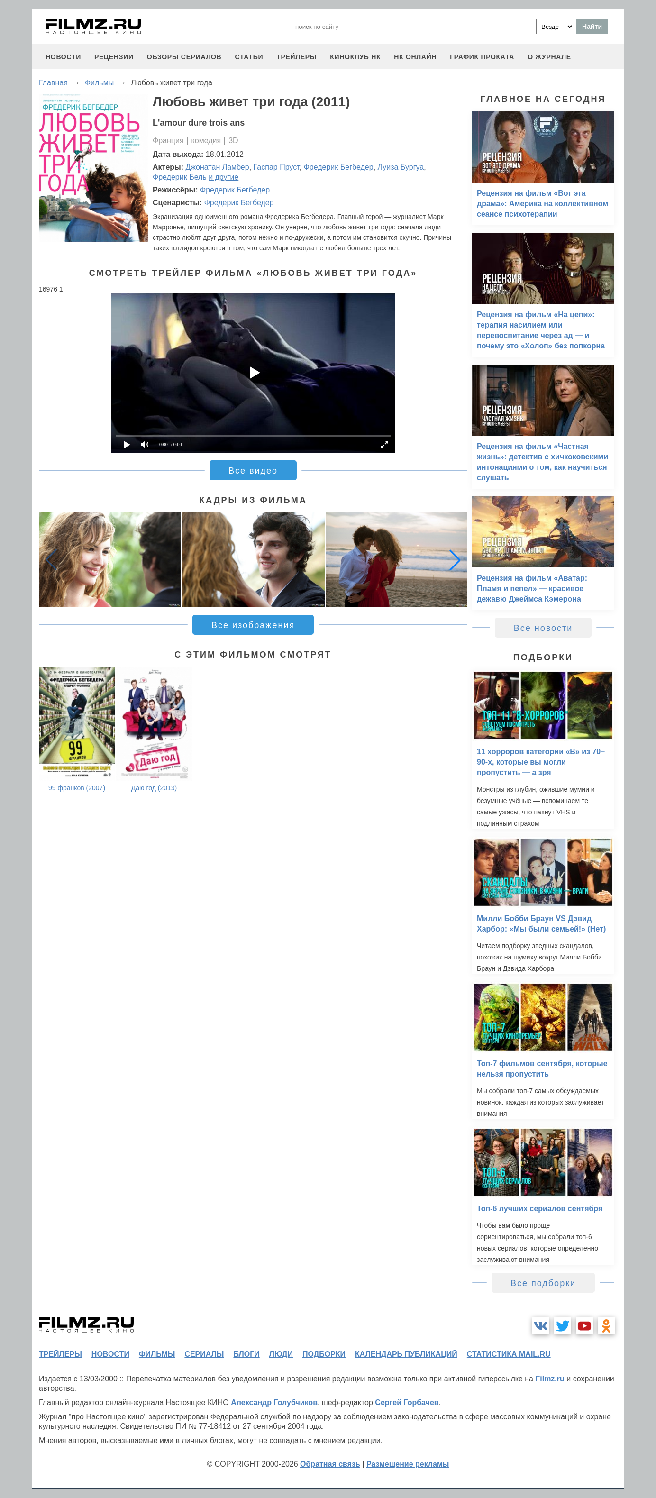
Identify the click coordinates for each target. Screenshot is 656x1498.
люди (281, 1354)
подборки (324, 1354)
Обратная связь (330, 1464)
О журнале (549, 57)
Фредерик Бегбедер (339, 167)
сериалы (204, 1354)
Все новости (543, 628)
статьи (249, 57)
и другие (223, 177)
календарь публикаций (406, 1354)
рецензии (114, 57)
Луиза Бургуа (401, 167)
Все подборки (543, 1283)
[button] (455, 559)
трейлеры (296, 57)
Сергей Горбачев (406, 1402)
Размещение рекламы (407, 1464)
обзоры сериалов (184, 57)
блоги (246, 1354)
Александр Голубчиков (274, 1402)
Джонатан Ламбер (217, 167)
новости (63, 57)
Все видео (253, 470)
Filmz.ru (549, 1379)
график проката (482, 57)
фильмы (157, 1354)
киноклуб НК (355, 57)
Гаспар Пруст (277, 167)
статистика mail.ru (509, 1354)
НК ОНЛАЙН (415, 57)
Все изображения (253, 625)
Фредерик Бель (180, 177)
